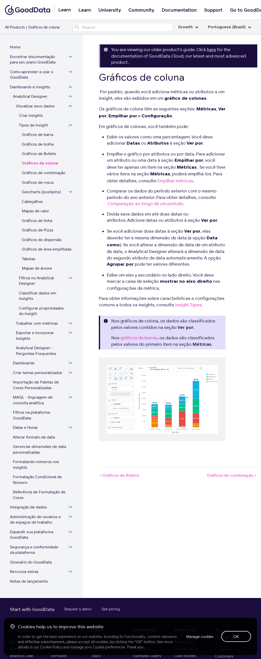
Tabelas (28, 258)
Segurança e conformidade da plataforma (34, 550)
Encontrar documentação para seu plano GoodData (32, 59)
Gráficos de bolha (38, 144)
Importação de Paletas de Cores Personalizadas (36, 385)
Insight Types (188, 304)
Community (141, 10)
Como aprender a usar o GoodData (31, 74)
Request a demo (78, 609)
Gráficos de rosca (37, 182)
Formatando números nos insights (36, 464)
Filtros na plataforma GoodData (31, 415)
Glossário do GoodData (31, 562)
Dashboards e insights (30, 87)
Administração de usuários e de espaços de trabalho (35, 519)
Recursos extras (24, 571)
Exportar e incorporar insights (35, 335)
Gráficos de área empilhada (46, 249)
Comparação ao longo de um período (145, 203)
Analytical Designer (30, 96)
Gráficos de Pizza (37, 230)
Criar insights (31, 115)
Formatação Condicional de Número (37, 479)
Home (15, 47)
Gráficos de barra (37, 134)
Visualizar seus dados (35, 106)
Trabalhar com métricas (37, 323)
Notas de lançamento (29, 581)
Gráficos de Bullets (39, 153)
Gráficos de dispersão (42, 239)
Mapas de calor (35, 211)
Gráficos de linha (37, 220)
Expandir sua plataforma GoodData (31, 535)
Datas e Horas (25, 427)
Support (213, 10)
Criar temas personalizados (37, 372)
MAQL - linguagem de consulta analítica (33, 400)
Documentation (179, 10)
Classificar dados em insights (37, 296)
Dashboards (24, 363)
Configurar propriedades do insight (41, 311)
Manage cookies (199, 636)
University (109, 10)
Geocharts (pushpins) (41, 191)
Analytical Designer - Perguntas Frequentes (36, 350)
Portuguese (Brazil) (229, 27)
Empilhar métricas (175, 180)
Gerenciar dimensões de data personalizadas (39, 449)
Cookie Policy (51, 647)
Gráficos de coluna (40, 163)
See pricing (111, 609)
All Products (15, 27)
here (211, 49)
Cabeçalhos (32, 201)
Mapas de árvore (37, 268)
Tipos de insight (33, 125)
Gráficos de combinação (43, 172)
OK (236, 636)
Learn (84, 10)
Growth (188, 27)
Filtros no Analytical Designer (36, 281)
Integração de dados (28, 507)
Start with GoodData (32, 609)
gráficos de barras (138, 337)
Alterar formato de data (34, 437)
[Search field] (123, 27)
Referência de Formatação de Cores (39, 495)
